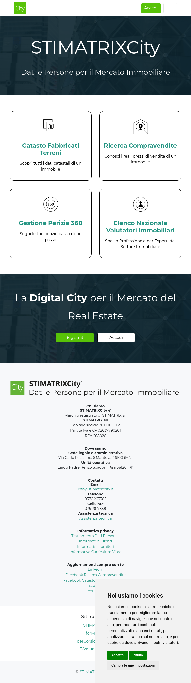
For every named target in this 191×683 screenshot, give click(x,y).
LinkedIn (95, 569)
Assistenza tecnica (95, 518)
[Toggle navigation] (170, 8)
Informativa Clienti (95, 541)
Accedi (151, 8)
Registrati (75, 337)
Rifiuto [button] (138, 655)
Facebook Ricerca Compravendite (95, 575)
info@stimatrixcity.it (95, 489)
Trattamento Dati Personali (95, 536)
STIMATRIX (90, 672)
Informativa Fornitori (95, 546)
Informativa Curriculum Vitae (95, 552)
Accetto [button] (117, 655)
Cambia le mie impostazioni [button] (133, 665)
